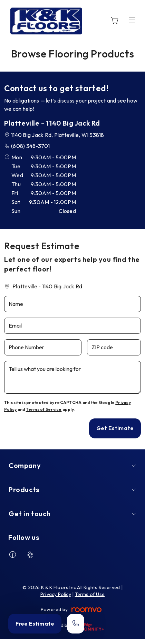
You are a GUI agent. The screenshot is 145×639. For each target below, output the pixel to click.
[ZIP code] (114, 347)
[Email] (72, 326)
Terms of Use (90, 594)
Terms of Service (44, 409)
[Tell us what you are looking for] (72, 377)
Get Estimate (115, 428)
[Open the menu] (132, 19)
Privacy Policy (55, 594)
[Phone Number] (42, 347)
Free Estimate (35, 623)
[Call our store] (75, 623)
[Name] (72, 304)
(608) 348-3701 (30, 145)
